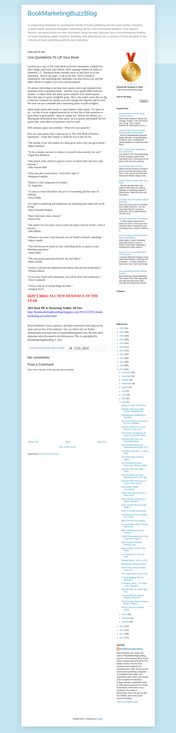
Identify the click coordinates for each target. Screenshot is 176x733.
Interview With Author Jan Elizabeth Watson (132, 440)
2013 (122, 630)
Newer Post (33, 442)
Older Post (101, 442)
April (124, 402)
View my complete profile (127, 702)
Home (67, 442)
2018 (122, 358)
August (125, 387)
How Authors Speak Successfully (129, 488)
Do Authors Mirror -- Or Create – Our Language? (134, 584)
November (126, 376)
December (126, 372)
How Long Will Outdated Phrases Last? (131, 543)
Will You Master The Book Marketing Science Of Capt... (134, 476)
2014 (122, 626)
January (125, 622)
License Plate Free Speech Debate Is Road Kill (132, 596)
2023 (122, 340)
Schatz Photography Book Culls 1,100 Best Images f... (134, 537)
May (124, 398)
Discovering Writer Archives (130, 166)
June (124, 395)
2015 (122, 369)
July (124, 391)
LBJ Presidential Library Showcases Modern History (134, 464)
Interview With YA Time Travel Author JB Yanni (131, 115)
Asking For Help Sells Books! (133, 405)
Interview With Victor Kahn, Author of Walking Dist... (132, 410)
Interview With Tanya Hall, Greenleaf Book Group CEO (134, 446)
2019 (122, 354)
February (126, 618)
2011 (122, 638)
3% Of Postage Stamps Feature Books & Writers (134, 602)
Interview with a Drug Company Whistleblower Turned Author (132, 131)
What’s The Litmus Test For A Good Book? (133, 494)
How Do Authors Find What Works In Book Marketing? (133, 236)
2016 (122, 365)
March (125, 614)
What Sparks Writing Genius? (133, 564)
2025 (122, 332)
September (127, 383)
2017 (122, 362)
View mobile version (67, 447)
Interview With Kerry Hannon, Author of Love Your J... (133, 428)
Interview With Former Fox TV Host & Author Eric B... (134, 482)
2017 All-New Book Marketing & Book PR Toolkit (132, 150)
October (125, 380)
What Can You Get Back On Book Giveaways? (133, 500)
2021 (122, 347)
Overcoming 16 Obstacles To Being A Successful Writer (133, 434)
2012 (122, 634)
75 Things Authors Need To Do (134, 574)
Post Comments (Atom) (49, 454)
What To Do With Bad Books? (133, 511)
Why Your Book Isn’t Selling (133, 521)
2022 (122, 343)
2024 (122, 336)
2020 (122, 351)
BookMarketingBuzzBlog (62, 13)
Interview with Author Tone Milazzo (133, 219)
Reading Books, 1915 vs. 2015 (134, 560)
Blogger (99, 719)
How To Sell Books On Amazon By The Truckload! (134, 422)
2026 (122, 328)
